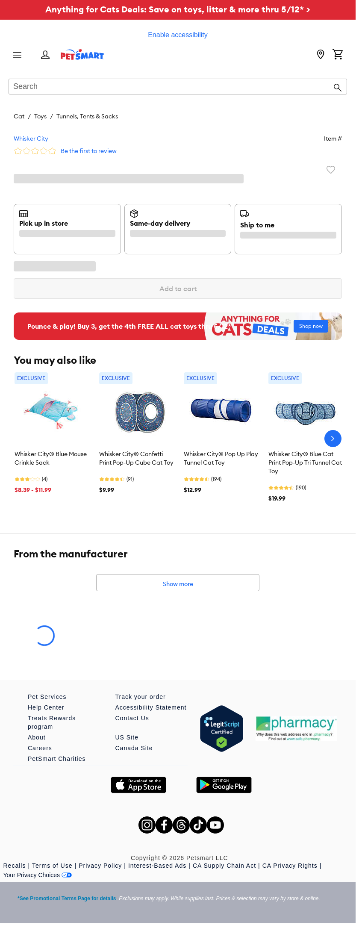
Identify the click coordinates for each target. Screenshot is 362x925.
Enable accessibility (178, 34)
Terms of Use (52, 865)
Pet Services (47, 696)
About (37, 737)
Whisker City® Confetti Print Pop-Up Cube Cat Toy (136, 458)
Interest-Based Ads (157, 865)
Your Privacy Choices (37, 875)
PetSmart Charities (56, 758)
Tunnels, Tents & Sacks (87, 116)
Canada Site (134, 748)
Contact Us (132, 718)
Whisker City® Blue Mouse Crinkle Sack (51, 458)
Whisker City (31, 138)
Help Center (46, 707)
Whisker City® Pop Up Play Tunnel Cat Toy (221, 458)
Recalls (14, 865)
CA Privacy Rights (290, 865)
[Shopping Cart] (338, 55)
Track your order (140, 696)
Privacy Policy (100, 865)
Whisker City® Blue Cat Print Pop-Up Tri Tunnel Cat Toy (305, 462)
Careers (40, 748)
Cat (19, 116)
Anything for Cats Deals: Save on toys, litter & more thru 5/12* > (177, 9)
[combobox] (178, 87)
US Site (126, 737)
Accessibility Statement (151, 707)
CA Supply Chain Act (224, 865)
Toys (40, 116)
